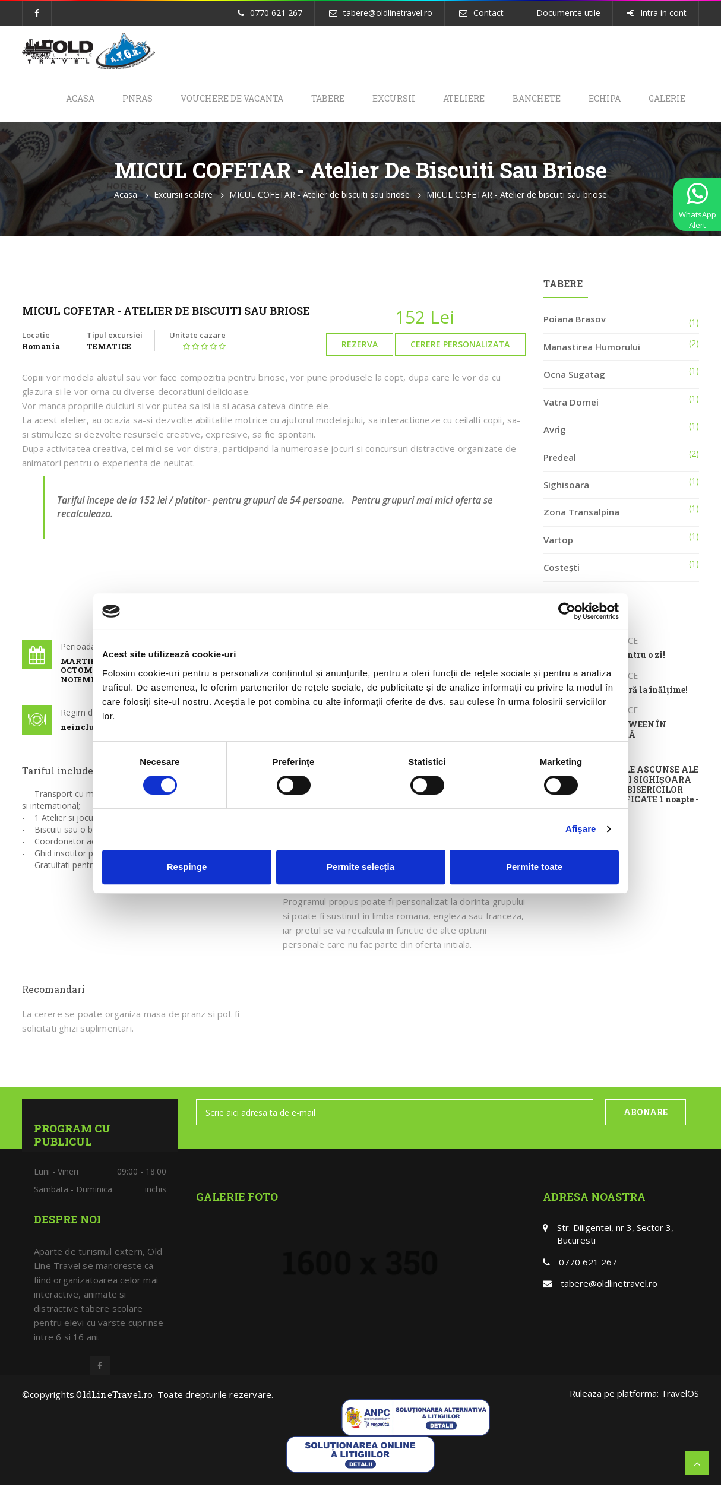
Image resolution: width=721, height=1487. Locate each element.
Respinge (187, 867)
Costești (561, 569)
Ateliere (457, 99)
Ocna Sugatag (574, 376)
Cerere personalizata (460, 346)
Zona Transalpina (581, 514)
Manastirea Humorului (591, 349)
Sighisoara (566, 487)
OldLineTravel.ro (114, 1397)
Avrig (554, 432)
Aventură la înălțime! (642, 692)
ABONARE (646, 1114)
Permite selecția (360, 867)
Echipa (602, 99)
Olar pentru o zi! (631, 658)
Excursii (385, 99)
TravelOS (680, 1395)
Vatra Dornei (571, 404)
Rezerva (359, 346)
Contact (488, 12)
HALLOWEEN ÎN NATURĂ (631, 732)
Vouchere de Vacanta (220, 99)
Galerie (665, 99)
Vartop (558, 542)
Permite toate (534, 867)
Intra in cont (663, 12)
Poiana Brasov (574, 321)
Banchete (532, 99)
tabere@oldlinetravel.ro (387, 12)
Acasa (64, 99)
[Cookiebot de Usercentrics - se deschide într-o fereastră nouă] (567, 611)
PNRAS (124, 99)
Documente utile (568, 12)
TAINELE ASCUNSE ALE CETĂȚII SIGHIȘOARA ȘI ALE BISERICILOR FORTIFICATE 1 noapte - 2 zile (648, 792)
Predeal (559, 459)
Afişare (580, 829)
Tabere (317, 99)
